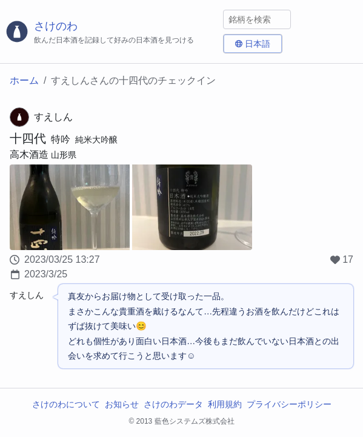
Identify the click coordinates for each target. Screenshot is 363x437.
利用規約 (225, 404)
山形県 (63, 155)
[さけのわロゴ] (111, 32)
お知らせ (122, 404)
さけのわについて (66, 404)
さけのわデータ (173, 404)
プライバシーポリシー (289, 404)
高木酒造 (29, 154)
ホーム (24, 80)
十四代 (28, 138)
